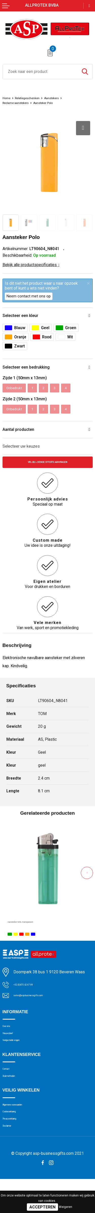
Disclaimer (11, 1158)
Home (8, 98)
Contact (9, 1087)
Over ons (10, 1036)
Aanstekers (63, 98)
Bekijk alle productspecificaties (31, 264)
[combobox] (40, 71)
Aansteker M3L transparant (31, 929)
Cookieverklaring (16, 1138)
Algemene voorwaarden (22, 1128)
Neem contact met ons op (29, 296)
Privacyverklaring (16, 1148)
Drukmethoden (15, 1097)
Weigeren (65, 1207)
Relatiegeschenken (33, 98)
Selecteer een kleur (24, 316)
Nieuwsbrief (13, 1046)
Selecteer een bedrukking (31, 369)
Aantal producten (21, 434)
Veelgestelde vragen (19, 1055)
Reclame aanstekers (20, 102)
